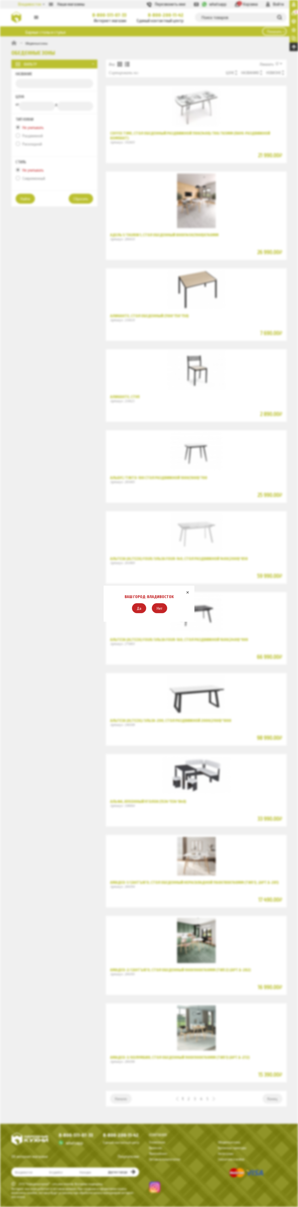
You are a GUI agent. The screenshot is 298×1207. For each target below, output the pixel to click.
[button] (139, 608)
